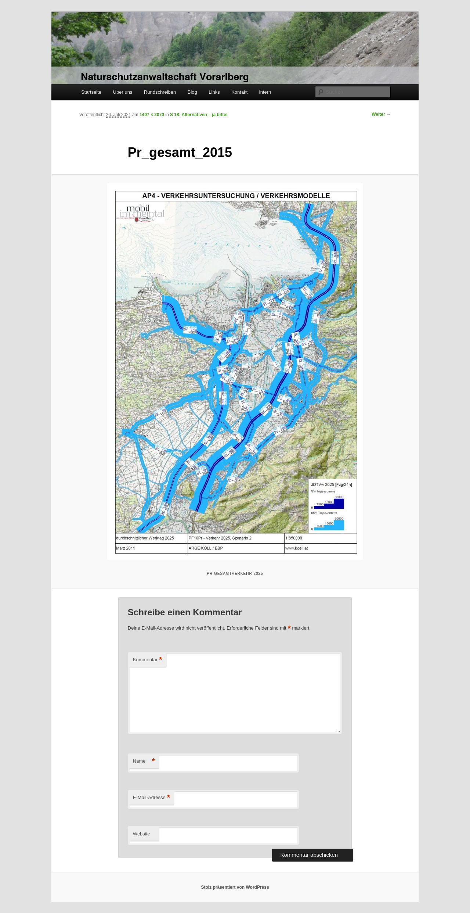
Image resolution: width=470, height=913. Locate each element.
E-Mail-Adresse (151, 797)
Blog (192, 92)
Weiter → (381, 114)
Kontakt (239, 92)
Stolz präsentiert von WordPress (235, 887)
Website (141, 834)
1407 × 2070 (152, 114)
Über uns (123, 92)
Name (144, 761)
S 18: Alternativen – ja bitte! (199, 114)
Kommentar (147, 660)
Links (214, 92)
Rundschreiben (160, 92)
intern (265, 92)
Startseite (91, 92)
